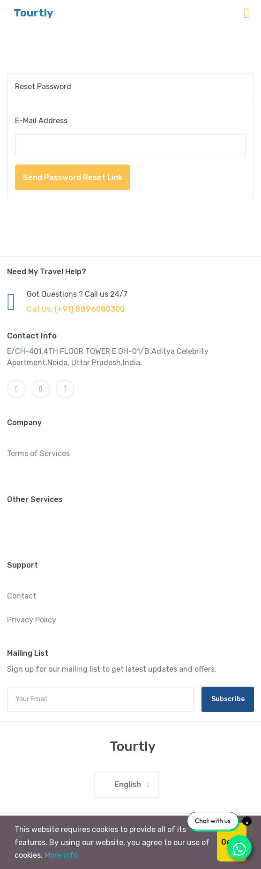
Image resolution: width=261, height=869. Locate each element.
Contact (21, 596)
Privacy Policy (31, 619)
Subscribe (228, 699)
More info (61, 855)
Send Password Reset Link (72, 177)
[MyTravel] (131, 747)
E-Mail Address (41, 120)
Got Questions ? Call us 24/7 (77, 294)
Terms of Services (38, 453)
